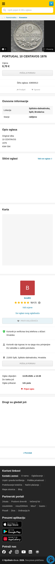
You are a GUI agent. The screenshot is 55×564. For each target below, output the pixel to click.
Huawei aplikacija (12, 539)
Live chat (50, 559)
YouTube (24, 552)
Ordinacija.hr (24, 510)
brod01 (27, 298)
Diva (13, 510)
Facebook (4, 552)
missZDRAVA (22, 506)
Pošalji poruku (27, 73)
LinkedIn (31, 552)
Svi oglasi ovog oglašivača (27, 313)
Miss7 (33, 506)
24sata (5, 501)
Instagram (17, 552)
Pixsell (5, 510)
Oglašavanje (37, 476)
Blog (20, 489)
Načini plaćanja (32, 485)
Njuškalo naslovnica (27, 3)
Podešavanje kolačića (12, 485)
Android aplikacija (12, 531)
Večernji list (35, 501)
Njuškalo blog (37, 552)
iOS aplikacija (12, 524)
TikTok (10, 552)
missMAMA (7, 506)
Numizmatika (11, 18)
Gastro (42, 506)
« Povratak (27, 453)
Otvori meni (3, 3)
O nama (25, 476)
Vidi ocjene (27, 307)
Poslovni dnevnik (19, 501)
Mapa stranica (8, 489)
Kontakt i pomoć (10, 476)
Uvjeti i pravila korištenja (13, 480)
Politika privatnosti (35, 480)
